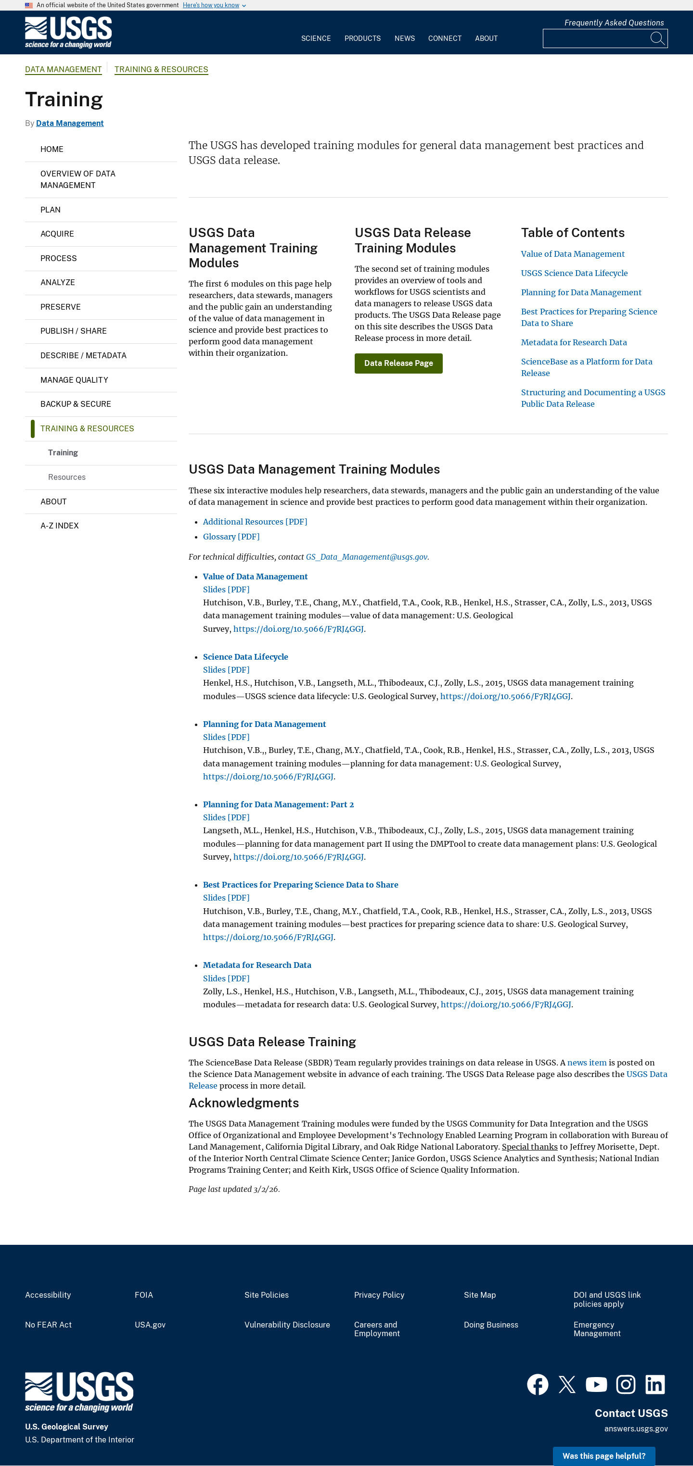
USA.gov (150, 1325)
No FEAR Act (48, 1325)
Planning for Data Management (581, 292)
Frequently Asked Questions (614, 22)
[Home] (68, 46)
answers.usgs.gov (636, 1428)
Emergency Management (597, 1330)
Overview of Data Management (78, 179)
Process (58, 258)
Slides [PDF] (226, 589)
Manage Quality (74, 380)
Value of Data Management (573, 254)
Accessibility (48, 1295)
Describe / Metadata (83, 355)
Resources (67, 477)
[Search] (658, 38)
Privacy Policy (379, 1295)
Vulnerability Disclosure (287, 1325)
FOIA (144, 1295)
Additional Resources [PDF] (255, 521)
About (486, 38)
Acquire (57, 233)
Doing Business (491, 1325)
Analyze (57, 282)
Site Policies (266, 1295)
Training (63, 452)
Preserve (60, 307)
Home (52, 149)
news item (587, 1062)
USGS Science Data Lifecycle (574, 273)
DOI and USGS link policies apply (607, 1300)
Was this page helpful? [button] (604, 1456)
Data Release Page (398, 363)
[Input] (605, 38)
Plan (50, 209)
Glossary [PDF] (231, 536)
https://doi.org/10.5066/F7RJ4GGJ (298, 629)
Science (316, 38)
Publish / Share (73, 331)
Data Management (63, 69)
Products (363, 38)
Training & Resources (161, 69)
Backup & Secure (75, 404)
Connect (445, 38)
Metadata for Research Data (574, 342)
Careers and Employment (377, 1330)
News (405, 38)
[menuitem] (316, 32)
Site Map (480, 1295)
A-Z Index (59, 525)
